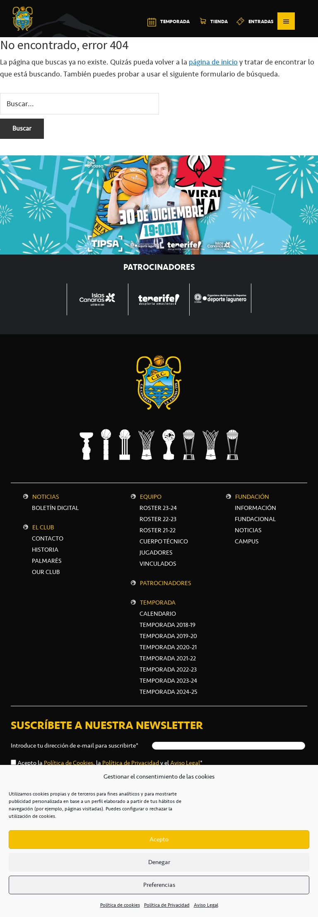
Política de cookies (120, 905)
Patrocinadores (165, 583)
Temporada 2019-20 (168, 636)
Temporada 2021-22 (168, 658)
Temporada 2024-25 (169, 692)
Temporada (158, 602)
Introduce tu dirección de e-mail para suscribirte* (74, 745)
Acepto (159, 839)
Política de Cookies (68, 763)
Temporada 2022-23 (168, 669)
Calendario (158, 614)
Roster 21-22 (158, 530)
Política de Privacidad (167, 905)
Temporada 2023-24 (168, 681)
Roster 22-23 (158, 519)
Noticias (45, 497)
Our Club (46, 572)
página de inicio (213, 62)
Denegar (159, 862)
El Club (43, 527)
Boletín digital (55, 508)
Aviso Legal (206, 905)
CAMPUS (247, 541)
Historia (45, 550)
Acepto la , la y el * (109, 763)
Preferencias (159, 885)
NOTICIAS (248, 530)
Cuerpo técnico (164, 541)
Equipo (150, 497)
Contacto (47, 538)
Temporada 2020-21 (168, 647)
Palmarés (47, 561)
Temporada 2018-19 (167, 625)
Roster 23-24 (158, 508)
